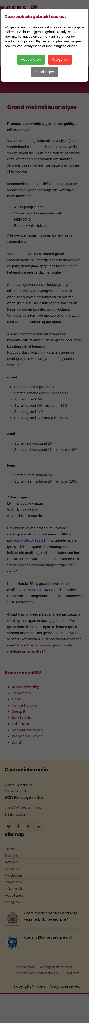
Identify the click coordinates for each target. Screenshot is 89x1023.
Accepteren (31, 59)
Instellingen (44, 72)
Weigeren (60, 59)
